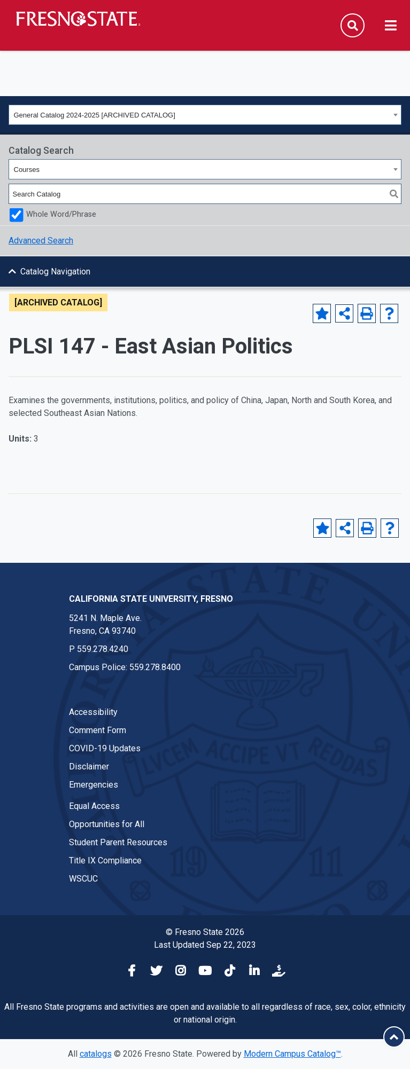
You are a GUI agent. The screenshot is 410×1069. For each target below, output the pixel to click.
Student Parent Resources (118, 842)
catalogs (96, 1054)
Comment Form (97, 730)
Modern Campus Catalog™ (292, 1054)
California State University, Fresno (151, 599)
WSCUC (83, 879)
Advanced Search (41, 240)
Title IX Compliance (105, 860)
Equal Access (94, 806)
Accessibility (93, 712)
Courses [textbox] (27, 170)
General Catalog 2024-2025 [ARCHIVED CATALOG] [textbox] (94, 115)
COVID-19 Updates (105, 748)
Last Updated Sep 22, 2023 (205, 945)
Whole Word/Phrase (61, 214)
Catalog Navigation (55, 271)
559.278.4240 (102, 649)
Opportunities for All (106, 824)
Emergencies (93, 785)
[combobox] (205, 115)
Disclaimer (89, 766)
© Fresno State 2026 (205, 932)
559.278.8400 (155, 667)
